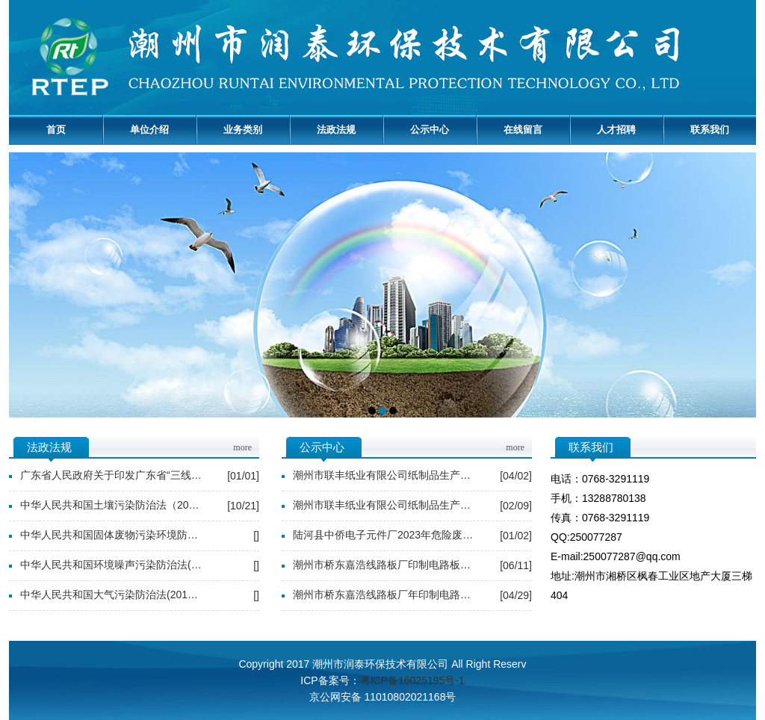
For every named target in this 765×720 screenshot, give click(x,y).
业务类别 (242, 129)
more (242, 447)
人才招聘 (616, 129)
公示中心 (429, 129)
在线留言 (523, 129)
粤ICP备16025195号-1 (412, 680)
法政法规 (336, 129)
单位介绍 (149, 129)
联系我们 (709, 129)
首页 (56, 129)
